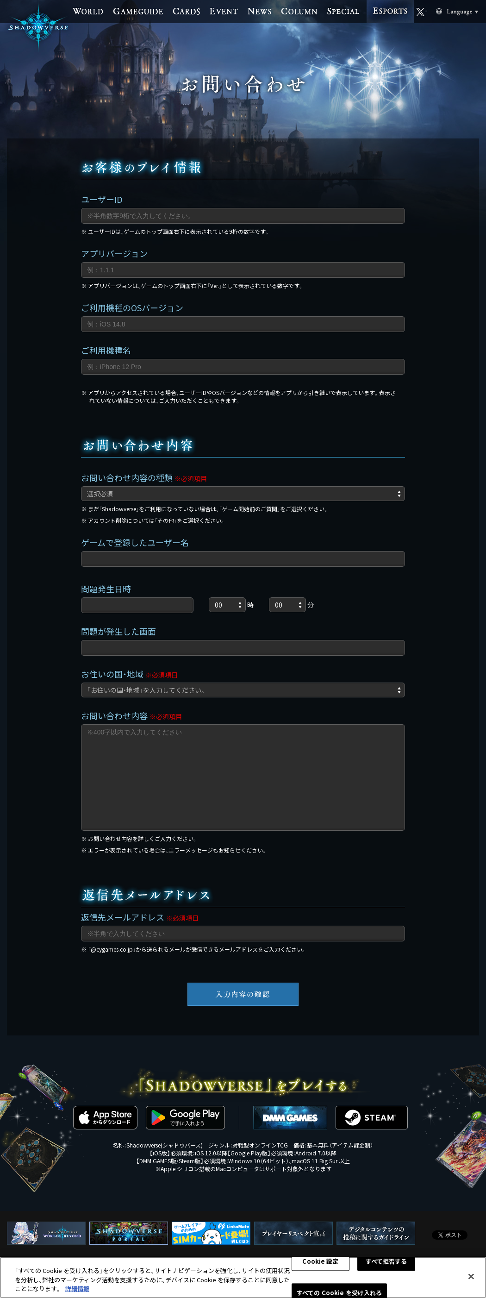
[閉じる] (471, 1276)
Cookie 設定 (320, 1261)
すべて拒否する (386, 1261)
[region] (243, 1277)
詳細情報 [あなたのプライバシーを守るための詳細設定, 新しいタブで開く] (77, 1288)
